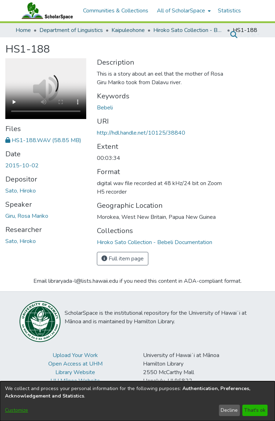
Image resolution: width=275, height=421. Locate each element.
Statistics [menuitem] (229, 11)
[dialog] (137, 401)
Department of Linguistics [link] (71, 30)
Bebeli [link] (105, 108)
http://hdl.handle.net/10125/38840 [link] (141, 133)
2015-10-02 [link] (22, 165)
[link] (43, 140)
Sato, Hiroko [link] (20, 191)
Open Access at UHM (75, 364)
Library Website (75, 372)
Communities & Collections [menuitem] (115, 11)
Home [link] (23, 30)
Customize (16, 410)
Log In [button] (248, 35)
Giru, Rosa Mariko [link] (26, 216)
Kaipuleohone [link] (128, 30)
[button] (234, 35)
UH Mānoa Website (75, 381)
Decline (229, 410)
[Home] (45, 11)
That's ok (254, 410)
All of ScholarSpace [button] (181, 11)
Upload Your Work (75, 355)
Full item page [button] (122, 259)
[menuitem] (183, 10)
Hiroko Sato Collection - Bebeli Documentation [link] (188, 30)
